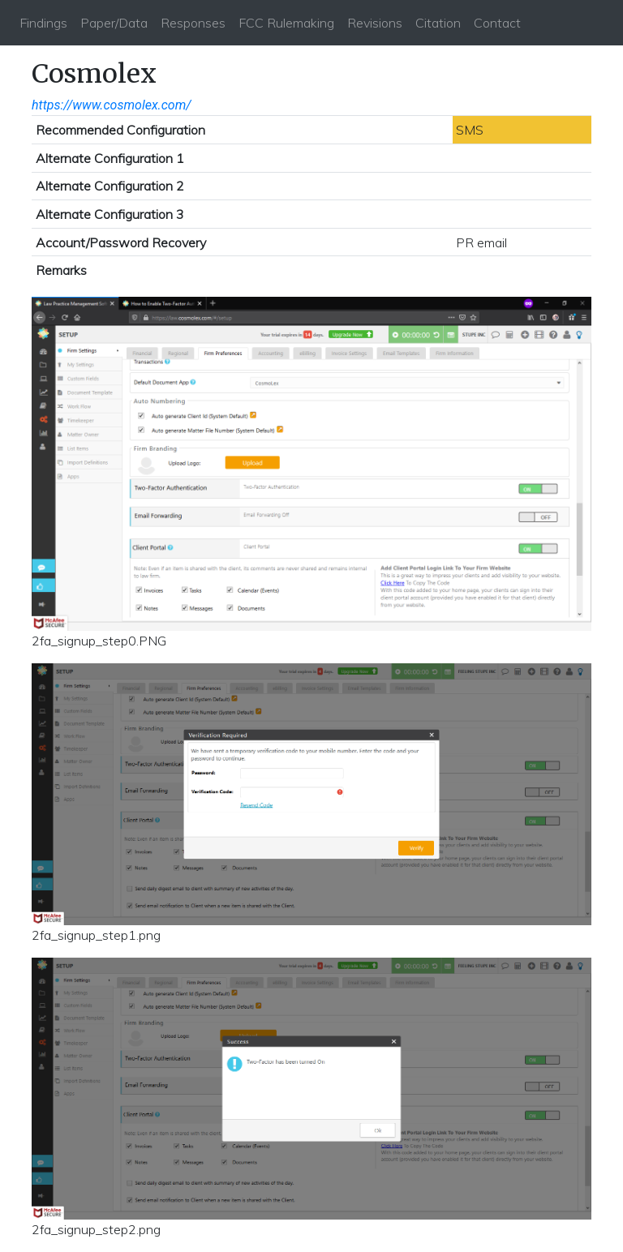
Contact (497, 23)
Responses (193, 23)
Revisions (374, 23)
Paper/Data (114, 23)
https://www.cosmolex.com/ (111, 105)
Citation (438, 23)
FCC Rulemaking (286, 23)
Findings (43, 23)
